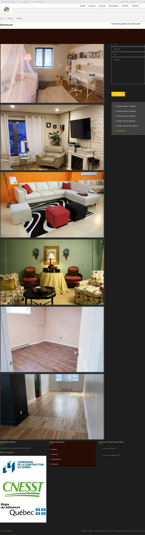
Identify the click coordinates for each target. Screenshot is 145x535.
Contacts (135, 6)
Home (2, 18)
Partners (125, 6)
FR (140, 2)
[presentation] (126, 88)
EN (144, 2)
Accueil (82, 6)
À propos (92, 6)
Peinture (19, 18)
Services (102, 6)
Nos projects (114, 6)
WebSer (9, 531)
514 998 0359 (106, 452)
